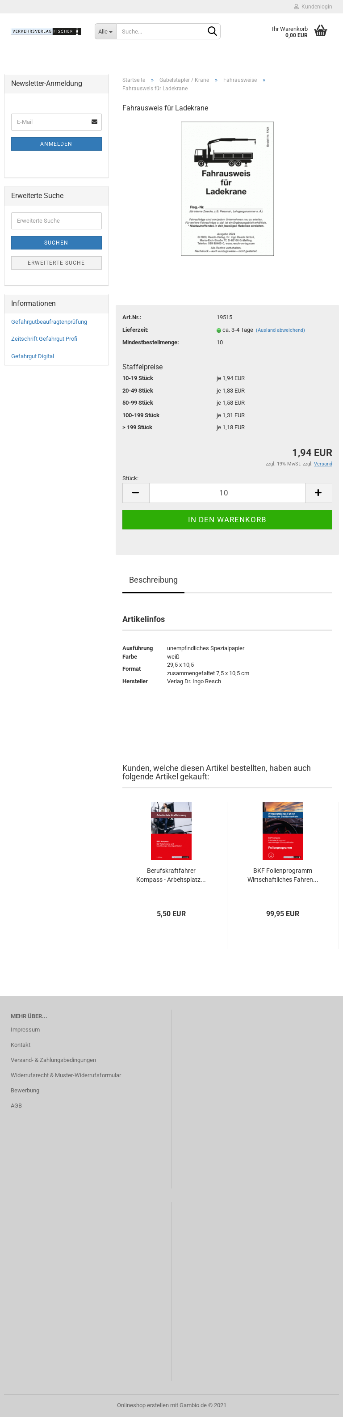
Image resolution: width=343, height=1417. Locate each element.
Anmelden (56, 144)
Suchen (56, 243)
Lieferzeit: (135, 329)
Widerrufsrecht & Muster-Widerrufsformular (66, 1075)
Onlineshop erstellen (143, 1405)
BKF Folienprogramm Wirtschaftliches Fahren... (282, 875)
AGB (16, 1105)
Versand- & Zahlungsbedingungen (53, 1060)
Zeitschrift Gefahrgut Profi (44, 338)
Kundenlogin (313, 7)
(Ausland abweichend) (280, 330)
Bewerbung (25, 1090)
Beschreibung (153, 579)
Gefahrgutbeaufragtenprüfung (49, 321)
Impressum (25, 1029)
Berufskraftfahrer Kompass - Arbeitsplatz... (171, 875)
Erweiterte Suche (56, 263)
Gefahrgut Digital (32, 356)
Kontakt (20, 1044)
